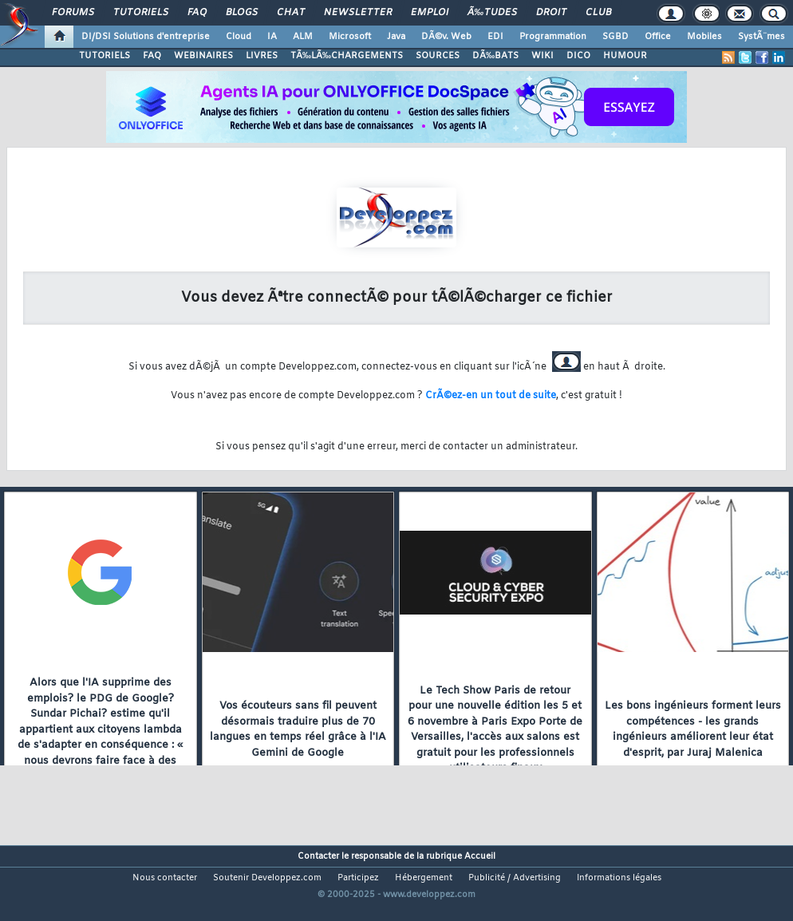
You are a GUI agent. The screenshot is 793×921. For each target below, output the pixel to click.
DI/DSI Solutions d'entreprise (145, 36)
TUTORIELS (104, 55)
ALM (303, 36)
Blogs (241, 12)
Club (598, 12)
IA (272, 36)
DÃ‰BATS (495, 55)
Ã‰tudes (492, 12)
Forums (73, 12)
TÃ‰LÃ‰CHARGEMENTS (346, 55)
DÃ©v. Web (446, 36)
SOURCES (438, 55)
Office (658, 36)
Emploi (429, 12)
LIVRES (262, 55)
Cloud (238, 36)
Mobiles (704, 36)
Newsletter (357, 12)
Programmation (552, 36)
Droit (551, 12)
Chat (290, 12)
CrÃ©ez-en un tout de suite (490, 395)
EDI (495, 36)
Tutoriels (141, 12)
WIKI (542, 55)
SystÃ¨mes (761, 36)
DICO (578, 55)
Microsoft (350, 36)
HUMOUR (625, 55)
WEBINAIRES (203, 55)
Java (396, 36)
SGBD (615, 36)
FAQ (197, 12)
